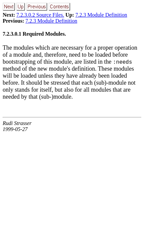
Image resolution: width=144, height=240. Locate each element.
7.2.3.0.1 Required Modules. (34, 34)
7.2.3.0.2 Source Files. (40, 15)
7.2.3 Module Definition (101, 15)
